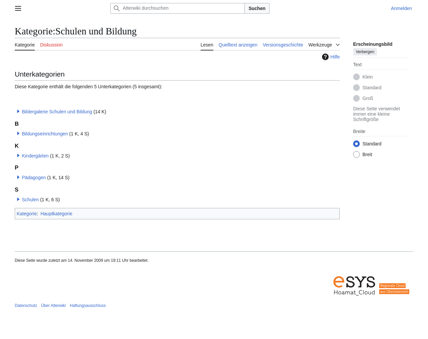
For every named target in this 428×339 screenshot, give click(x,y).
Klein (367, 77)
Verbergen (365, 51)
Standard (372, 87)
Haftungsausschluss (88, 305)
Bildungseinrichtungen (45, 133)
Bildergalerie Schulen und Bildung (57, 111)
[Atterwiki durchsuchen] (177, 8)
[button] (18, 111)
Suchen (256, 8)
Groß (367, 98)
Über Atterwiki (53, 305)
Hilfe (330, 56)
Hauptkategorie (56, 213)
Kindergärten (35, 155)
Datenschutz (26, 305)
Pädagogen (34, 177)
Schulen (30, 199)
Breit (367, 154)
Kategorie (27, 213)
